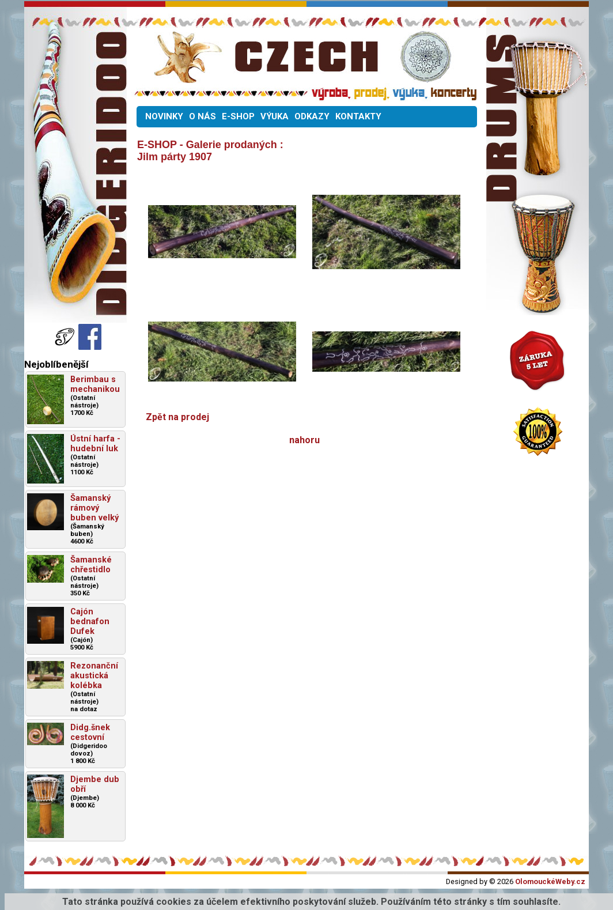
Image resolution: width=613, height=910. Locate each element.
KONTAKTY (358, 116)
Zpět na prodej (177, 416)
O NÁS (202, 116)
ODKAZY (312, 116)
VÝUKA (274, 116)
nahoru (304, 440)
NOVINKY (164, 116)
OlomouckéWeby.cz (550, 881)
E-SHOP (238, 116)
